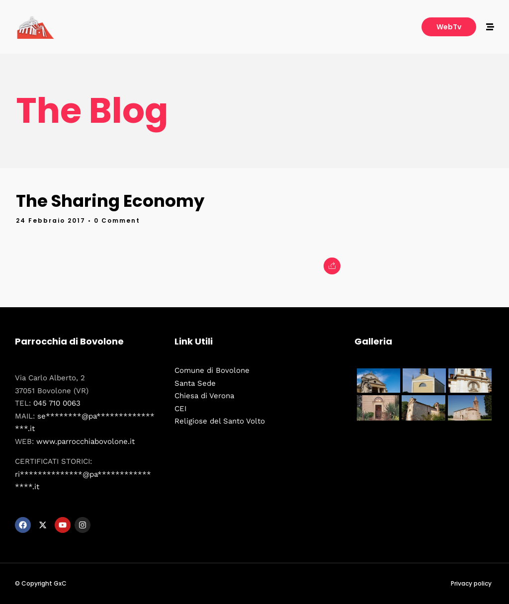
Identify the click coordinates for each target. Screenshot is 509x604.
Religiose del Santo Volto (219, 421)
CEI (180, 408)
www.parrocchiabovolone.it (85, 441)
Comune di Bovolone (212, 370)
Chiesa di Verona (204, 395)
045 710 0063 (57, 403)
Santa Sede (195, 383)
